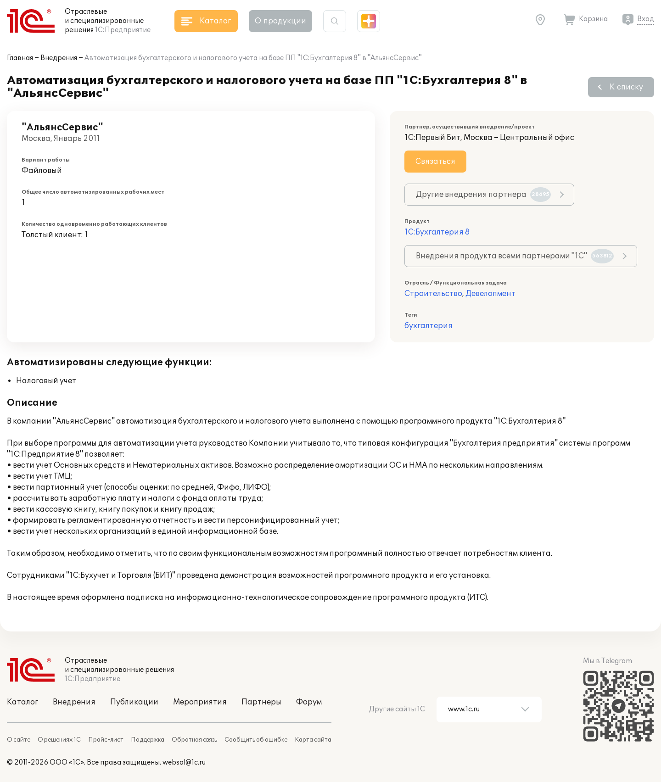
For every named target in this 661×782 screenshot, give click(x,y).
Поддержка (147, 739)
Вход (645, 19)
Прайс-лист (105, 739)
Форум (309, 702)
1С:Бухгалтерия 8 (437, 232)
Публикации (134, 702)
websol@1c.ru (184, 762)
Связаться (435, 161)
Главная (20, 58)
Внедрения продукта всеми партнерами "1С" (515, 256)
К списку (626, 87)
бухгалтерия (428, 325)
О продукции (280, 21)
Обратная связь (194, 739)
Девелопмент (490, 293)
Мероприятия (200, 702)
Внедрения (58, 58)
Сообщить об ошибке (255, 739)
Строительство (433, 293)
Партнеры (261, 702)
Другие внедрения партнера (483, 194)
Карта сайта (313, 739)
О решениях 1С (59, 739)
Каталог (22, 702)
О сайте (18, 739)
